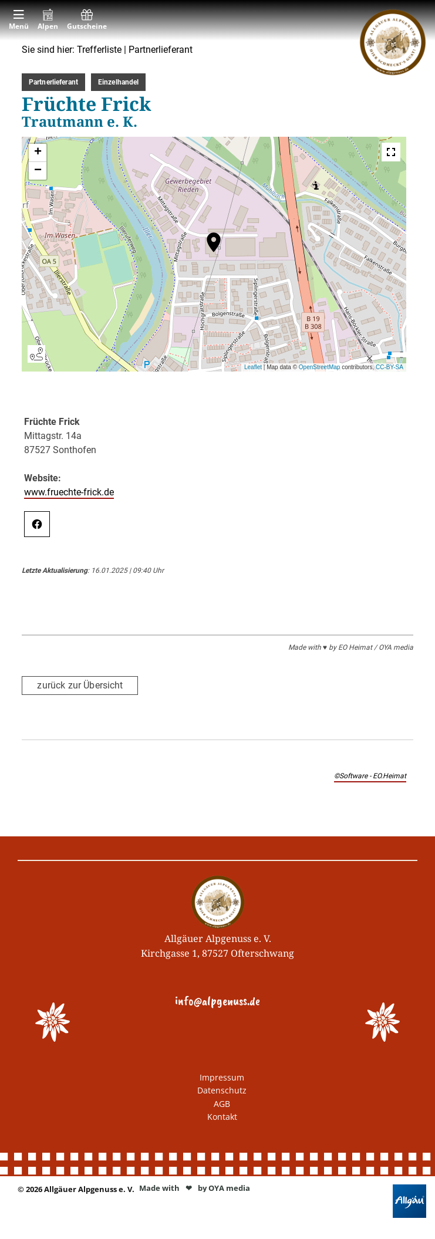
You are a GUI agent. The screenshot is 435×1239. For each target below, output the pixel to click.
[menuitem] (19, 20)
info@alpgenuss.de (217, 1000)
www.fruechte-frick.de (69, 492)
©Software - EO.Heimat (370, 776)
